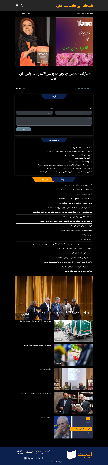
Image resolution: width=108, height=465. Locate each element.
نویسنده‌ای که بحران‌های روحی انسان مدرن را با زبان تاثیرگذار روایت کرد (68, 168)
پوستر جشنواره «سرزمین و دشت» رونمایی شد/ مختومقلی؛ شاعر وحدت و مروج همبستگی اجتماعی (62, 244)
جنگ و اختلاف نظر (45, 369)
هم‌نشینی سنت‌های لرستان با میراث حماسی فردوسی (76, 230)
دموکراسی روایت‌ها (86, 239)
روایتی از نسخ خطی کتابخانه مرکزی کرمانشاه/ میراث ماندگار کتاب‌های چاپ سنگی (66, 151)
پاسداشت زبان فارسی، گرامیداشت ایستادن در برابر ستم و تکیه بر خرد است (70, 207)
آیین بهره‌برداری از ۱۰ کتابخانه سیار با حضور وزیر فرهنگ (35, 321)
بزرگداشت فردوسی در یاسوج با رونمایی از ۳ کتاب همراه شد (74, 198)
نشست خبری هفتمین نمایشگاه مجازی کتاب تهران (36, 345)
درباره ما (36, 452)
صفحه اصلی (90, 13)
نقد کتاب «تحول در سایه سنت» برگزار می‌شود (78, 271)
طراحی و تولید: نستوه (54, 462)
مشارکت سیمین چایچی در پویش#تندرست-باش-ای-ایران (54, 76)
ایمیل (51, 108)
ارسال (23, 129)
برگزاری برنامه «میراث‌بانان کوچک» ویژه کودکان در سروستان (74, 248)
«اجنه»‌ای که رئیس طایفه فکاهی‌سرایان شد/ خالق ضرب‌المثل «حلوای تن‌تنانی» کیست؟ (64, 165)
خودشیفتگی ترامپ (45, 417)
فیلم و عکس (80, 13)
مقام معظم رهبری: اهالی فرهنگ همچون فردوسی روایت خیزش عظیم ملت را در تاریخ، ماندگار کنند (62, 212)
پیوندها (29, 452)
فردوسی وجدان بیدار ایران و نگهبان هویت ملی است (76, 185)
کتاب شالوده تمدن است (82, 158)
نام (91, 108)
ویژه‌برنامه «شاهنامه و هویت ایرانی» (65, 312)
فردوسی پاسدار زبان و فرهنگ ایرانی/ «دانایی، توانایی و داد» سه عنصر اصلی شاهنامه (65, 172)
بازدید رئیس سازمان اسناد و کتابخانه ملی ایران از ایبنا (36, 393)
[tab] (63, 179)
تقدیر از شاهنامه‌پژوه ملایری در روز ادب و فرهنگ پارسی (75, 203)
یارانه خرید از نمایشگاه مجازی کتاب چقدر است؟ (75, 155)
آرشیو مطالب (49, 452)
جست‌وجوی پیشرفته (21, 452)
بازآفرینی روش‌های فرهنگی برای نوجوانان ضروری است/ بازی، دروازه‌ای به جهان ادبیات (66, 221)
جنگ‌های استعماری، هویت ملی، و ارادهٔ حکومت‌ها (77, 216)
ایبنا (74, 6)
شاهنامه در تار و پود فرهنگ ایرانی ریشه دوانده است (76, 189)
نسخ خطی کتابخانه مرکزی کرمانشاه (79, 148)
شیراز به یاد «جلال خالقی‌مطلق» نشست (80, 226)
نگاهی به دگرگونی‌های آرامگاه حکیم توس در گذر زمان (76, 266)
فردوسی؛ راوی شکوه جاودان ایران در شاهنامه (79, 253)
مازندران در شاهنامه (86, 235)
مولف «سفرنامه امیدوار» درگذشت (79, 161)
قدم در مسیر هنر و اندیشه (84, 194)
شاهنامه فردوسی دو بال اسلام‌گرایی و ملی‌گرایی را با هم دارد (74, 257)
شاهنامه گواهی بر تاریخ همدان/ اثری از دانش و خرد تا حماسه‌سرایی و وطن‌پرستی (68, 262)
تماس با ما (42, 452)
